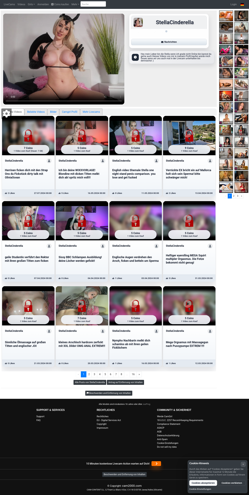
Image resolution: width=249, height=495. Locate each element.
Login (233, 4)
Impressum (102, 428)
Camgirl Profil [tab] (69, 111)
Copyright (101, 424)
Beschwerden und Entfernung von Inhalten (124, 474)
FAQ (38, 420)
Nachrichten (169, 42)
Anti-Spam (162, 439)
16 (133, 374)
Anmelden (43, 4)
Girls (30, 4)
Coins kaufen (60, 4)
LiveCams (9, 4)
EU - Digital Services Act (109, 420)
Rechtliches (102, 416)
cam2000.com (132, 486)
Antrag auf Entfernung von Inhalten (125, 382)
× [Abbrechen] (243, 464)
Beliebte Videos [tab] (36, 111)
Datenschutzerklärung (168, 435)
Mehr (74, 4)
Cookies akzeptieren (203, 482)
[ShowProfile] (49, 160)
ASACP (160, 428)
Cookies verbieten (232, 482)
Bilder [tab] (53, 111)
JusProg (146, 404)
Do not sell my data (167, 447)
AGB (159, 431)
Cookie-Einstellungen (167, 443)
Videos (21, 4)
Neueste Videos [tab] (13, 111)
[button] (242, 4)
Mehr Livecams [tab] (91, 111)
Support (40, 416)
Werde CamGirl (164, 416)
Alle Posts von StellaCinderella (90, 382)
